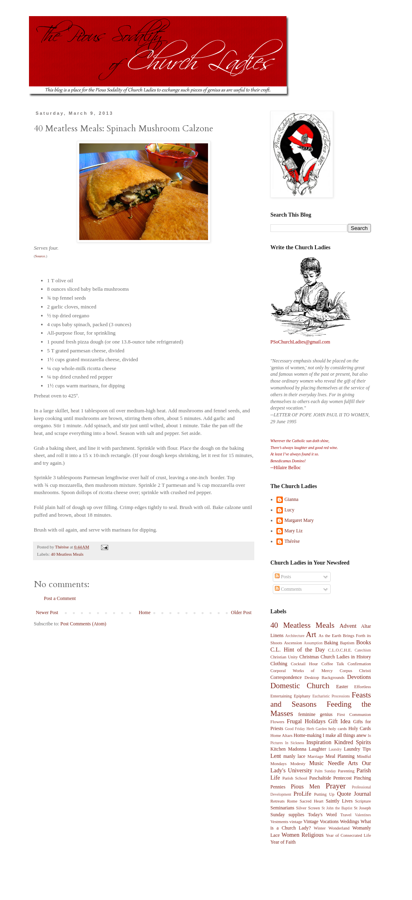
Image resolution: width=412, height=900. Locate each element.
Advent (348, 626)
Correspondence (286, 677)
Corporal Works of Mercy (301, 670)
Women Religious (303, 835)
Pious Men (305, 786)
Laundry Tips (357, 749)
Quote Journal (354, 793)
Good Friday (295, 728)
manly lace (294, 756)
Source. (40, 256)
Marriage (315, 756)
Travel (346, 814)
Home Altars (281, 735)
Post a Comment (60, 598)
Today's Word (322, 814)
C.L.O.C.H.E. (340, 650)
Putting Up (324, 794)
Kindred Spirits (352, 742)
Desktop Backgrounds (324, 677)
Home (144, 612)
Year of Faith (283, 842)
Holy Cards (359, 728)
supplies (296, 814)
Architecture (295, 635)
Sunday (277, 814)
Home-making (307, 735)
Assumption (313, 643)
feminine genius (315, 714)
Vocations (329, 821)
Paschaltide (320, 778)
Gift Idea (339, 721)
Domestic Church (300, 685)
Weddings (349, 821)
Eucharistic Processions (331, 696)
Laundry (335, 749)
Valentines (363, 815)
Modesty (297, 763)
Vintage (310, 821)
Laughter (317, 749)
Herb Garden (317, 728)
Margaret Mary (299, 520)
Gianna (291, 499)
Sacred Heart (311, 801)
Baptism (347, 642)
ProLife (302, 793)
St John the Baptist (336, 808)
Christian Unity (284, 656)
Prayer (335, 786)
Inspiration (318, 742)
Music (316, 763)
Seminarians (282, 808)
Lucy (289, 510)
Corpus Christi (355, 670)
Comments (288, 589)
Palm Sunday (325, 771)
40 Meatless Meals (67, 554)
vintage (295, 821)
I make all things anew (345, 735)
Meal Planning (340, 756)
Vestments (279, 821)
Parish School (294, 778)
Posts (283, 576)
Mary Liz (293, 531)
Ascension (293, 642)
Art (311, 634)
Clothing (278, 663)
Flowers (277, 721)
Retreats (277, 801)
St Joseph (362, 807)
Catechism (363, 650)
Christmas (309, 657)
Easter (342, 686)
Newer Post (47, 612)
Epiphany (302, 695)
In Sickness (294, 743)
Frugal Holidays (306, 721)
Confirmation (359, 663)
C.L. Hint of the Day (297, 649)
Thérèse (292, 541)
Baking (331, 643)
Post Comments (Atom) (83, 624)
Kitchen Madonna (288, 749)
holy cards (337, 728)
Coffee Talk (332, 663)
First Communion (354, 714)
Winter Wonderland (332, 828)
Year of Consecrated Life (348, 835)
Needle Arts (343, 763)
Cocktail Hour (304, 663)
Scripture (363, 801)
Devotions (359, 677)
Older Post (241, 612)
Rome (292, 801)
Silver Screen (308, 807)
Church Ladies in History (346, 657)
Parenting (346, 770)
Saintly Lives (339, 801)
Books (363, 642)
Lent (275, 756)
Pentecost (342, 778)
